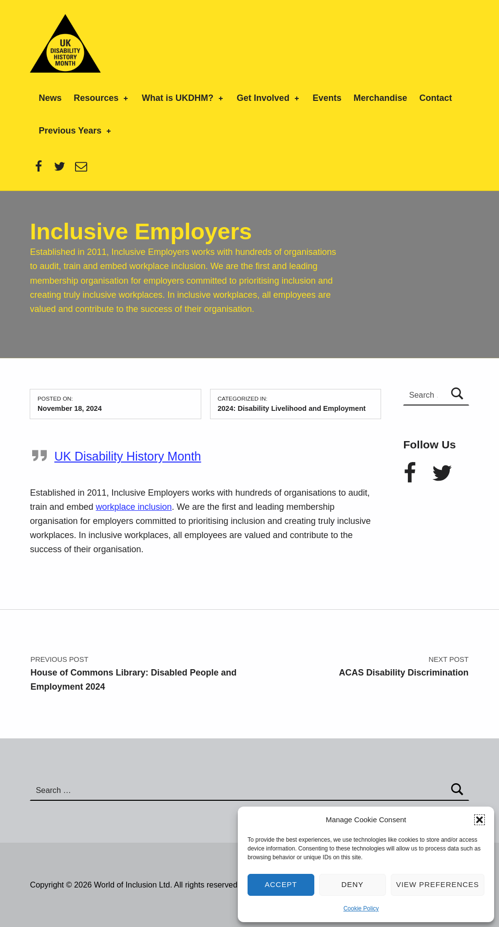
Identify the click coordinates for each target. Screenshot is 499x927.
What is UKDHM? (183, 98)
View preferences (437, 884)
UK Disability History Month (127, 456)
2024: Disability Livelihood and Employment (291, 408)
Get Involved (269, 98)
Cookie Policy (361, 908)
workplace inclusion (134, 507)
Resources (102, 98)
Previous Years (75, 130)
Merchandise (380, 98)
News (49, 98)
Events (327, 98)
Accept (281, 884)
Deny (353, 884)
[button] (479, 820)
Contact (435, 98)
